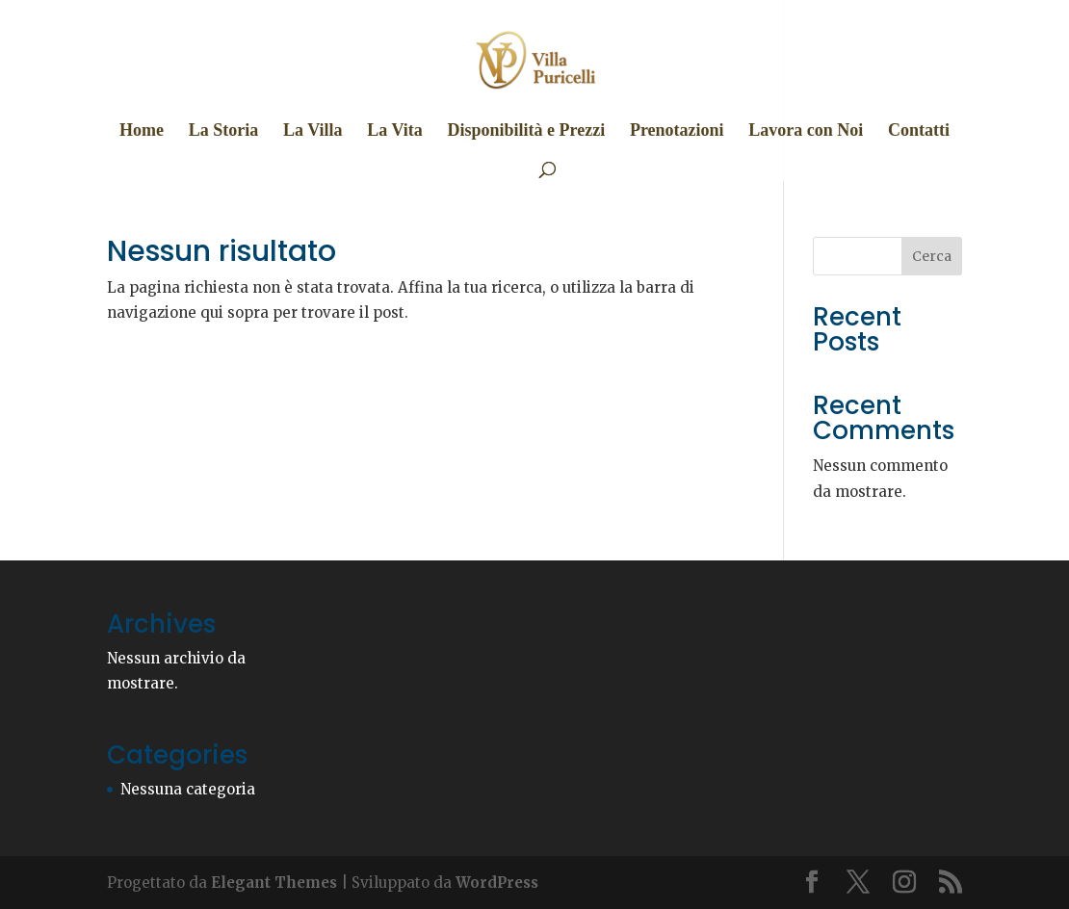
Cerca (932, 256)
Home (141, 131)
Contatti (919, 131)
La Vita (395, 131)
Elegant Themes (274, 882)
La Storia (224, 131)
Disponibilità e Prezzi (526, 131)
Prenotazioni (677, 131)
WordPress (497, 882)
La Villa (313, 131)
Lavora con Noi (805, 131)
